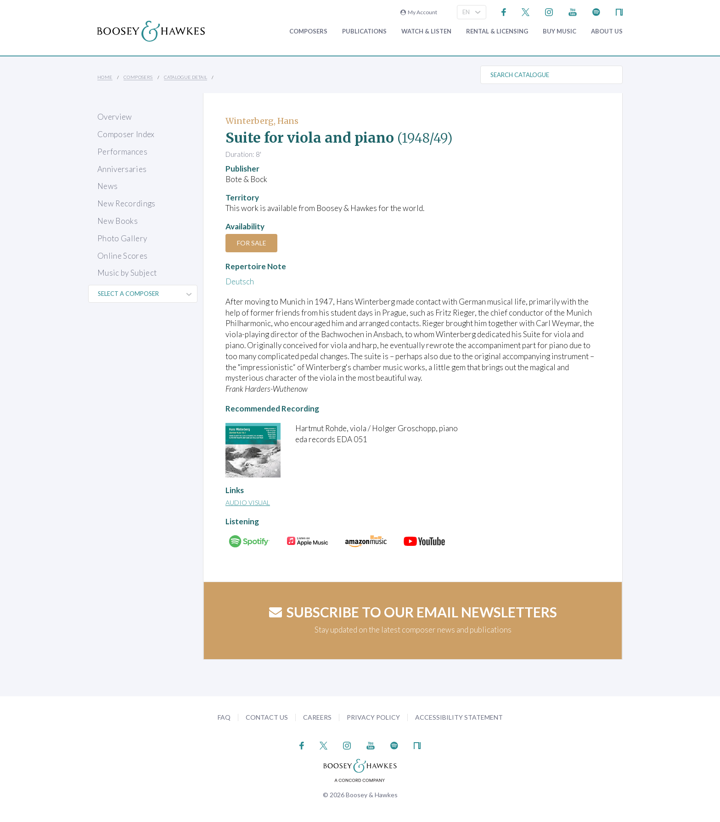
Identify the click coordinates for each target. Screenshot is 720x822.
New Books (117, 221)
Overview (114, 117)
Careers (317, 717)
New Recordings (126, 203)
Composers (308, 31)
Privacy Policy (373, 717)
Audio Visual (247, 502)
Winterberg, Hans (261, 121)
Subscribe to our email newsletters (413, 612)
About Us (607, 31)
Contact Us (267, 717)
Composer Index (126, 134)
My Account (418, 12)
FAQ (224, 717)
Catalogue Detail (185, 77)
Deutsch (239, 281)
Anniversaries (121, 169)
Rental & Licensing (497, 31)
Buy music (559, 31)
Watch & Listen (426, 31)
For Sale (252, 243)
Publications (364, 31)
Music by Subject (127, 273)
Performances (122, 151)
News (107, 186)
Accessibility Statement (459, 717)
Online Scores (122, 256)
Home (104, 77)
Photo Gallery (122, 238)
